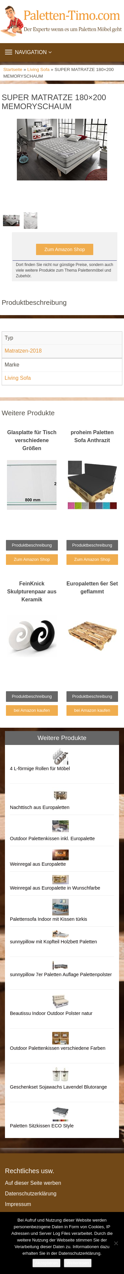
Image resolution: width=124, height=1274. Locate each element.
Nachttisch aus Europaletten (39, 807)
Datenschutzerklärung (31, 1193)
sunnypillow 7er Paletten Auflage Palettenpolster (61, 974)
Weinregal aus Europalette (38, 864)
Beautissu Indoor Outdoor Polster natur (51, 1013)
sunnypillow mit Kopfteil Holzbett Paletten (53, 941)
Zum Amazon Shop (64, 249)
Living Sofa (38, 69)
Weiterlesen (77, 1262)
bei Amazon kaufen (32, 710)
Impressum (18, 1204)
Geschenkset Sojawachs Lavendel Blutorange (58, 1087)
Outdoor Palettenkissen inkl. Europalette (52, 838)
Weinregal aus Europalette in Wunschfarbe (55, 888)
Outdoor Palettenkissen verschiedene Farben (57, 1048)
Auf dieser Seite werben (33, 1183)
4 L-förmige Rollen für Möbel (40, 768)
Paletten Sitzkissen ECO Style (42, 1125)
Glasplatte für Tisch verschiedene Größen (32, 440)
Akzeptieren (46, 1262)
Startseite (12, 69)
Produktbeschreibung (32, 545)
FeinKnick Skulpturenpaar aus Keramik (32, 591)
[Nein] (115, 1243)
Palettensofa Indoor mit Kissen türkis (48, 919)
